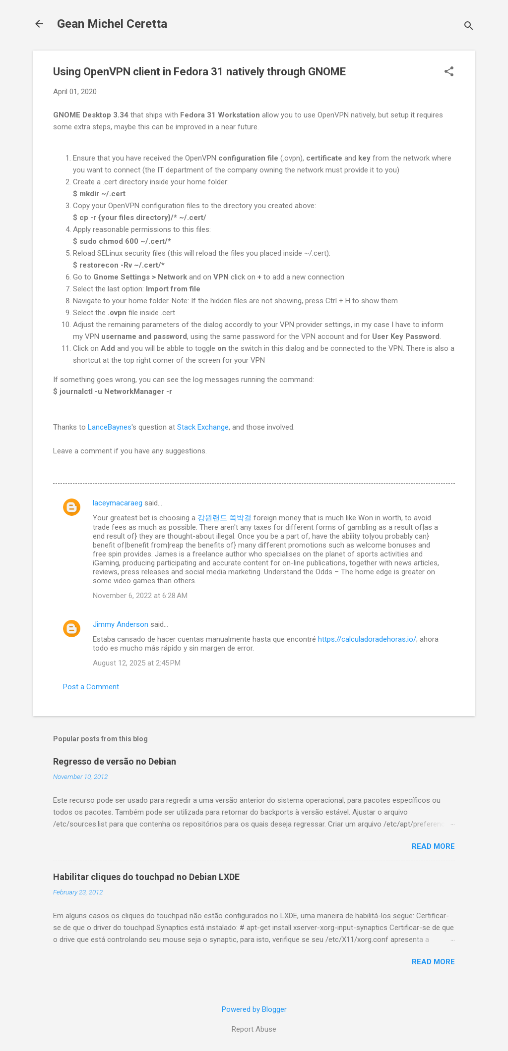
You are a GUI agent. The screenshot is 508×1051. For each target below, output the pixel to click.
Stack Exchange (203, 427)
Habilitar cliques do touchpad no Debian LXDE (146, 877)
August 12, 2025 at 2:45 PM (137, 663)
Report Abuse (254, 1029)
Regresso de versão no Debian (114, 761)
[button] (449, 72)
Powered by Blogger (254, 1009)
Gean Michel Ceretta (112, 24)
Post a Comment (91, 686)
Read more (433, 846)
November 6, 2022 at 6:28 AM (140, 595)
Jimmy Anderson (120, 624)
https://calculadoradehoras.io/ (367, 639)
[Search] (469, 27)
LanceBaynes (109, 427)
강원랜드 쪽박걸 (224, 517)
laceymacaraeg (117, 502)
